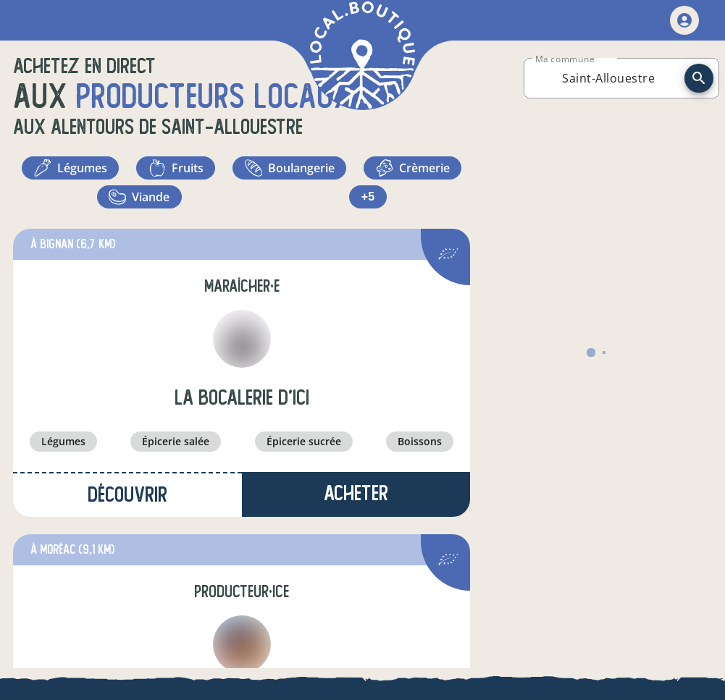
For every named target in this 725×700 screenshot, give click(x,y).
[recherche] (698, 78)
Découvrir (127, 495)
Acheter (356, 493)
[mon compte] (684, 20)
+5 (367, 196)
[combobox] (608, 78)
